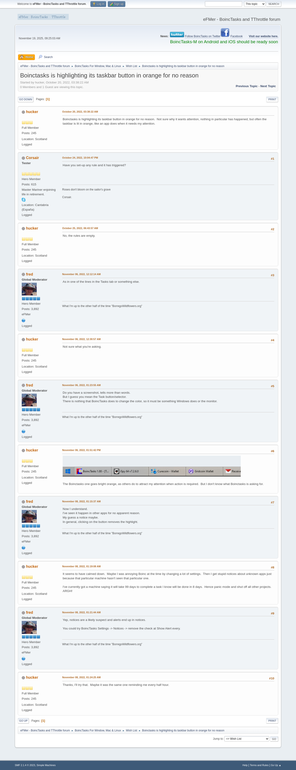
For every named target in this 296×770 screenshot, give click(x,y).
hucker (32, 112)
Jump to (218, 738)
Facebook (237, 36)
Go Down (25, 99)
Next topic (268, 86)
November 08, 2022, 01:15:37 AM (81, 501)
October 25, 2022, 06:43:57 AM (80, 228)
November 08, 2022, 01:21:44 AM (81, 612)
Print (272, 99)
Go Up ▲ (276, 765)
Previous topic (247, 86)
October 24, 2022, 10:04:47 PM (80, 157)
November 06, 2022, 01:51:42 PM (81, 450)
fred (29, 274)
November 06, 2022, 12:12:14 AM (81, 274)
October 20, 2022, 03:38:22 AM (80, 111)
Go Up (23, 720)
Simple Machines (46, 765)
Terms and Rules (259, 765)
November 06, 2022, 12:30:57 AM (81, 339)
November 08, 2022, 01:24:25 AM (81, 677)
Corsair (32, 158)
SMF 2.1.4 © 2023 (25, 765)
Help (245, 765)
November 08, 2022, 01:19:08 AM (81, 566)
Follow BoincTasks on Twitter (203, 36)
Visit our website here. (263, 36)
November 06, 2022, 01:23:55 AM (81, 385)
